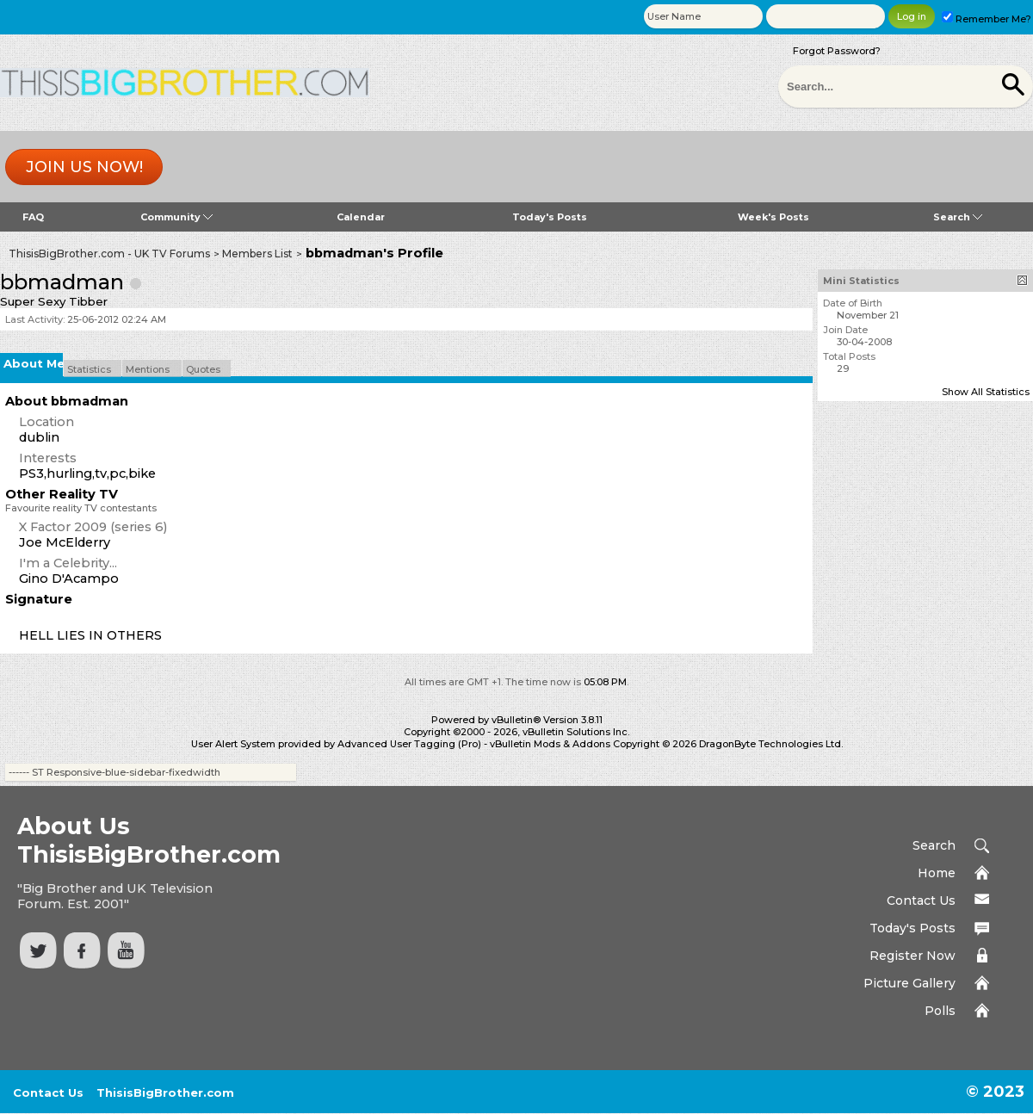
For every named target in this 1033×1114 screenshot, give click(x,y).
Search (957, 217)
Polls (940, 1010)
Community (176, 217)
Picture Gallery (909, 983)
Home (937, 873)
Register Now (912, 955)
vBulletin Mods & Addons (550, 744)
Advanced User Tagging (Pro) (409, 744)
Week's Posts (773, 217)
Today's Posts (549, 217)
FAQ (33, 217)
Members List (257, 253)
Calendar (361, 217)
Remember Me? (986, 19)
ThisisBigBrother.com (165, 1092)
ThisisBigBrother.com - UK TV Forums (109, 253)
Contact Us (921, 900)
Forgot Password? (837, 51)
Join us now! (84, 167)
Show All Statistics (986, 392)
